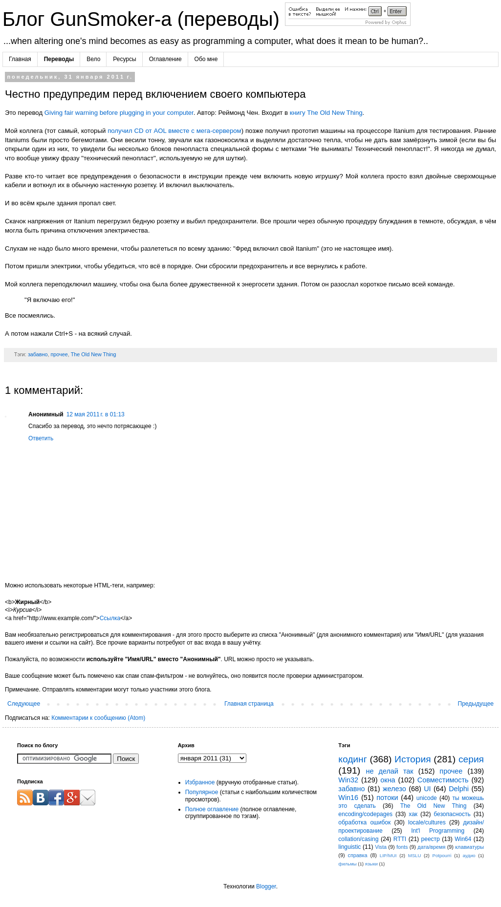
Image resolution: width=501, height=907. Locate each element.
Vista (381, 847)
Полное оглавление (212, 809)
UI (427, 789)
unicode (426, 798)
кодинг (352, 759)
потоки (387, 797)
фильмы (347, 863)
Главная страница (249, 703)
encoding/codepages (365, 814)
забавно (38, 354)
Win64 (463, 839)
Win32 (348, 780)
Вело (93, 59)
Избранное (200, 782)
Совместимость (443, 780)
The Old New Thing (93, 354)
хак (413, 814)
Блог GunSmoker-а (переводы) (143, 19)
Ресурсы (124, 59)
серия (471, 759)
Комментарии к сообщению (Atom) (98, 717)
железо (394, 789)
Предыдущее (476, 703)
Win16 (348, 797)
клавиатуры (469, 847)
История (412, 759)
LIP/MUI (388, 855)
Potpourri (441, 855)
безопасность (452, 814)
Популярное (201, 792)
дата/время (431, 847)
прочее (58, 354)
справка (358, 855)
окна (387, 780)
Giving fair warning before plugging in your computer (119, 112)
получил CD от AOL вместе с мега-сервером (174, 130)
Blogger (266, 886)
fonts (402, 847)
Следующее (23, 703)
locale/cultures (427, 822)
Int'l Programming (437, 830)
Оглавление (165, 59)
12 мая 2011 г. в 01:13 (95, 414)
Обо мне (206, 59)
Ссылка (110, 618)
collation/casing (358, 839)
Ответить (40, 438)
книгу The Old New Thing (326, 112)
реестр (430, 839)
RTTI (399, 839)
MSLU (414, 855)
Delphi (459, 789)
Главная (20, 59)
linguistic (349, 846)
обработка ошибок (364, 822)
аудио (469, 855)
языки (371, 863)
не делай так (390, 771)
